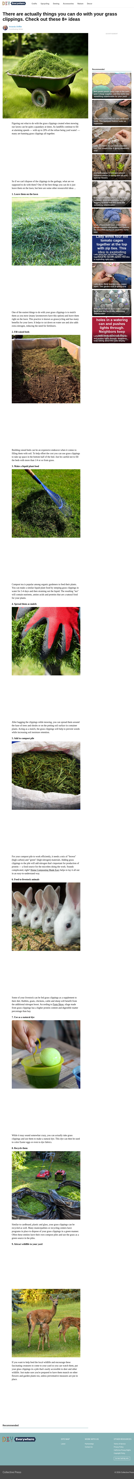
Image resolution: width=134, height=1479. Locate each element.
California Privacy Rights (122, 1450)
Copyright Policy (119, 1453)
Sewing (56, 3)
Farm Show (58, 1004)
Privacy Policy (119, 1447)
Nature (80, 3)
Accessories (68, 3)
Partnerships (89, 1444)
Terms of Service (120, 1444)
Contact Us (89, 1447)
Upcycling (45, 3)
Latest (63, 1444)
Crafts (34, 3)
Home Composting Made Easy (44, 870)
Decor (89, 3)
